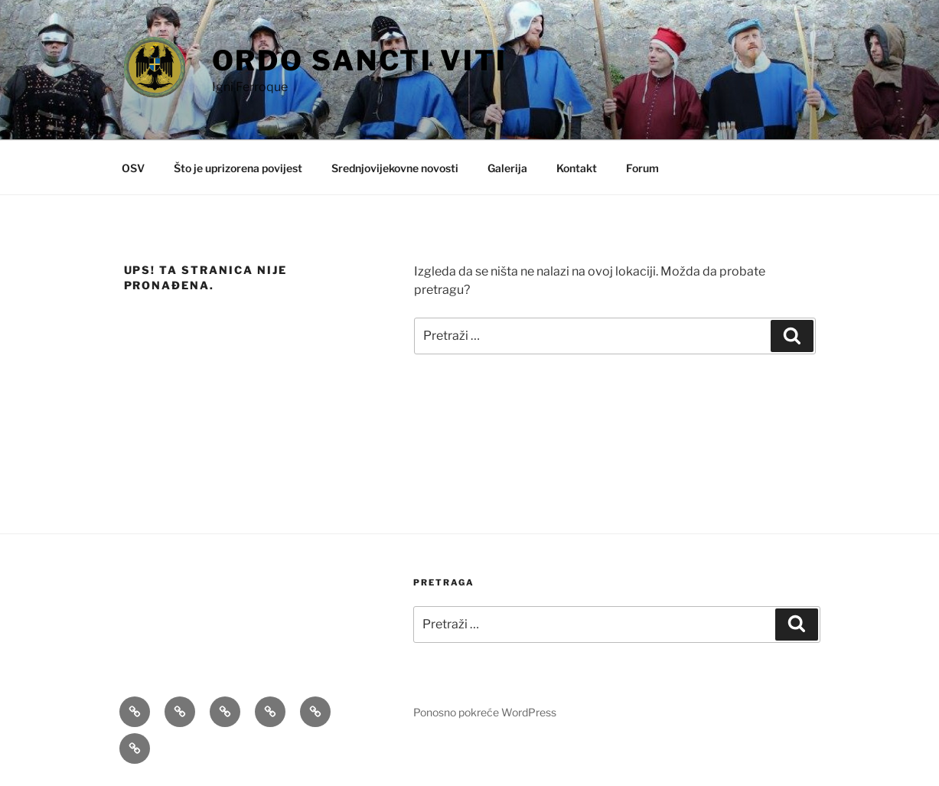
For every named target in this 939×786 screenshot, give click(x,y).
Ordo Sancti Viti (359, 60)
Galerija (507, 167)
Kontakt (576, 167)
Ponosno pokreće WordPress (484, 712)
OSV (133, 167)
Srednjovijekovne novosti (394, 167)
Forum (642, 167)
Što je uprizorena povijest (238, 167)
